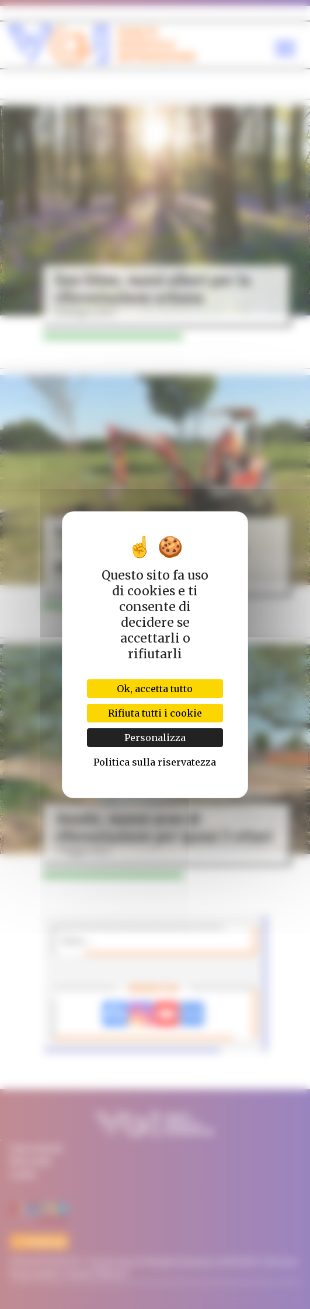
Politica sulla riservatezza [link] (154, 762)
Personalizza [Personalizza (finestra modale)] (155, 737)
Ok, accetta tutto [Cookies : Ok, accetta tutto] (155, 688)
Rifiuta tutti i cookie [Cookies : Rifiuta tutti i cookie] (155, 713)
